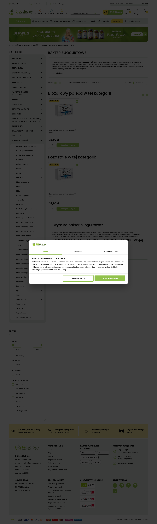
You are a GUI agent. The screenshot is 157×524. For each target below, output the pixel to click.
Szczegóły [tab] (78, 251)
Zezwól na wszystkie (110, 278)
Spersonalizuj (78, 278)
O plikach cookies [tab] (111, 251)
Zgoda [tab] (45, 251)
